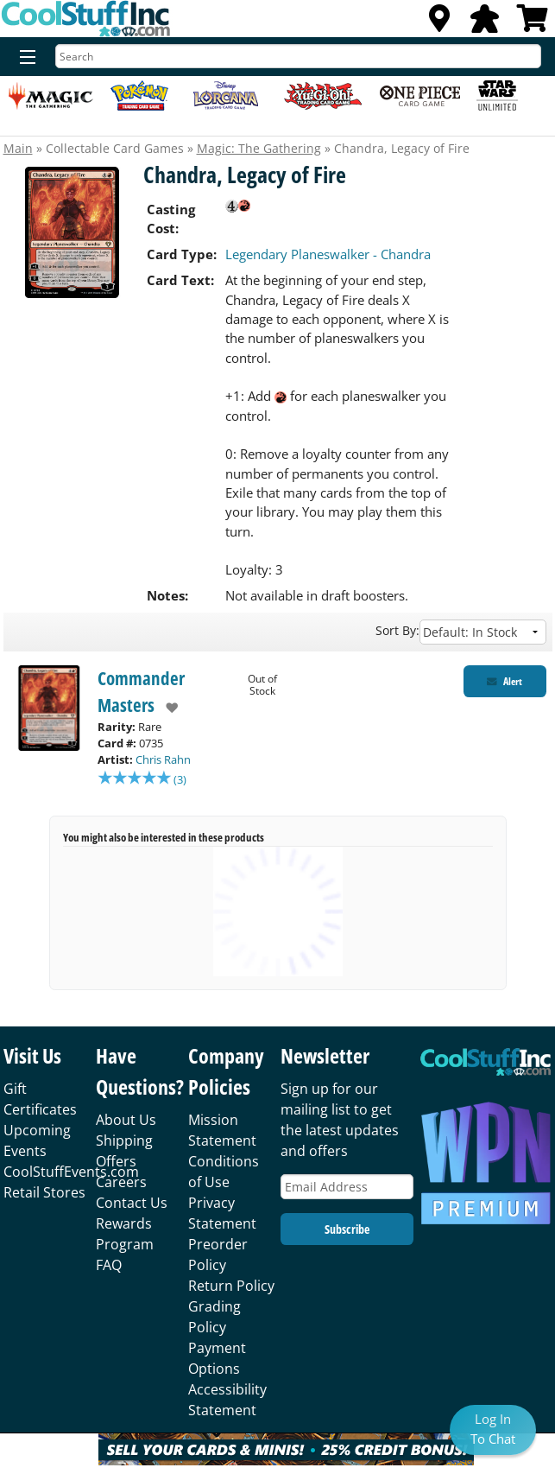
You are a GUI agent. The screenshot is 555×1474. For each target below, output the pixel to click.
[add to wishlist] (166, 707)
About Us (126, 1121)
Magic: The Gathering (259, 148)
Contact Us (131, 1204)
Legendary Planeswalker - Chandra (328, 254)
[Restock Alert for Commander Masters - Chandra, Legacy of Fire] (505, 681)
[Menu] (23, 58)
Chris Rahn (163, 759)
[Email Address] (347, 1188)
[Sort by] (482, 632)
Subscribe (347, 1231)
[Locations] (439, 23)
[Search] (298, 56)
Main (18, 148)
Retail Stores (44, 1194)
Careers (121, 1183)
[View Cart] (532, 23)
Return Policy (231, 1287)
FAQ (109, 1266)
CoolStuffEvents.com (71, 1173)
